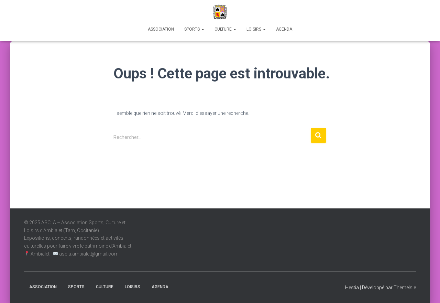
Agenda (284, 29)
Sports (194, 29)
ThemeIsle (405, 287)
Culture (225, 29)
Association (161, 29)
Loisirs (256, 29)
